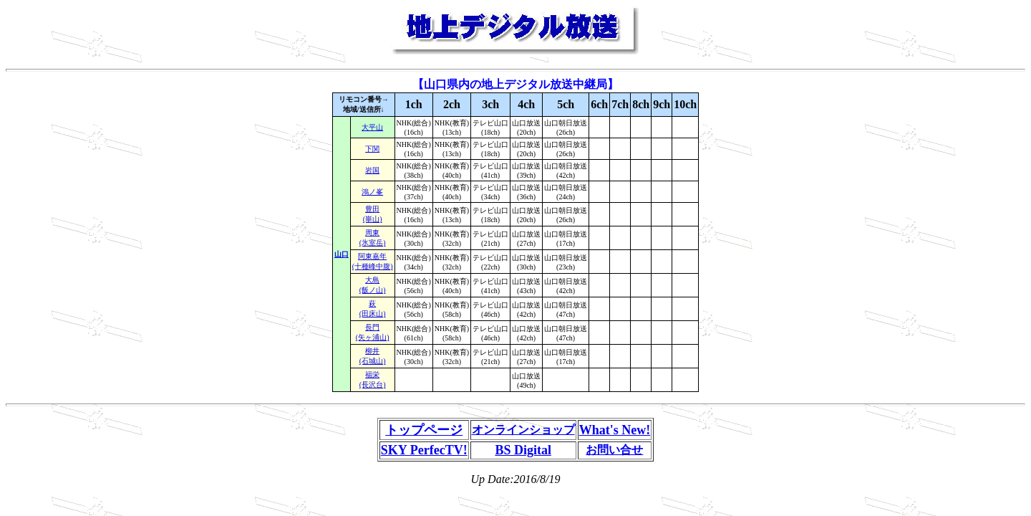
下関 (372, 149)
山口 (341, 254)
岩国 (372, 170)
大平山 (372, 127)
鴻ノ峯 (372, 192)
